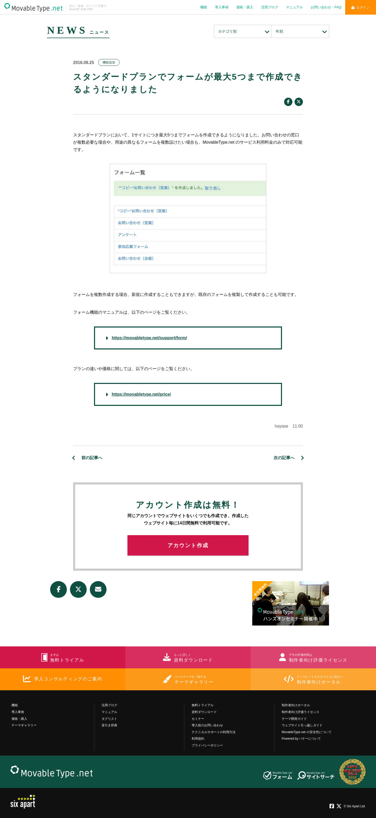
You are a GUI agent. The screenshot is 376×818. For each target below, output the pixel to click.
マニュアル (294, 7)
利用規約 (198, 738)
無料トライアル (203, 705)
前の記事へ (91, 457)
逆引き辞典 (109, 725)
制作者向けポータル (296, 705)
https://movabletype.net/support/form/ (149, 338)
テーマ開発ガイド (294, 719)
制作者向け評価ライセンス (300, 712)
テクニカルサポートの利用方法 (214, 732)
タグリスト (109, 719)
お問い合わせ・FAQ (326, 7)
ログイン (360, 7)
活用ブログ (269, 7)
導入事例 (221, 7)
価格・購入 (244, 7)
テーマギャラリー (24, 725)
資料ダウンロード (204, 712)
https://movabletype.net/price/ (141, 394)
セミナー (198, 719)
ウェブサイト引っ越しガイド (302, 725)
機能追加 (109, 62)
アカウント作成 (188, 545)
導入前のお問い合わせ (207, 725)
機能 (203, 7)
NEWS (67, 30)
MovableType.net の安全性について (307, 732)
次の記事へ (284, 457)
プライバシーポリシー (207, 745)
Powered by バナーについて (301, 738)
